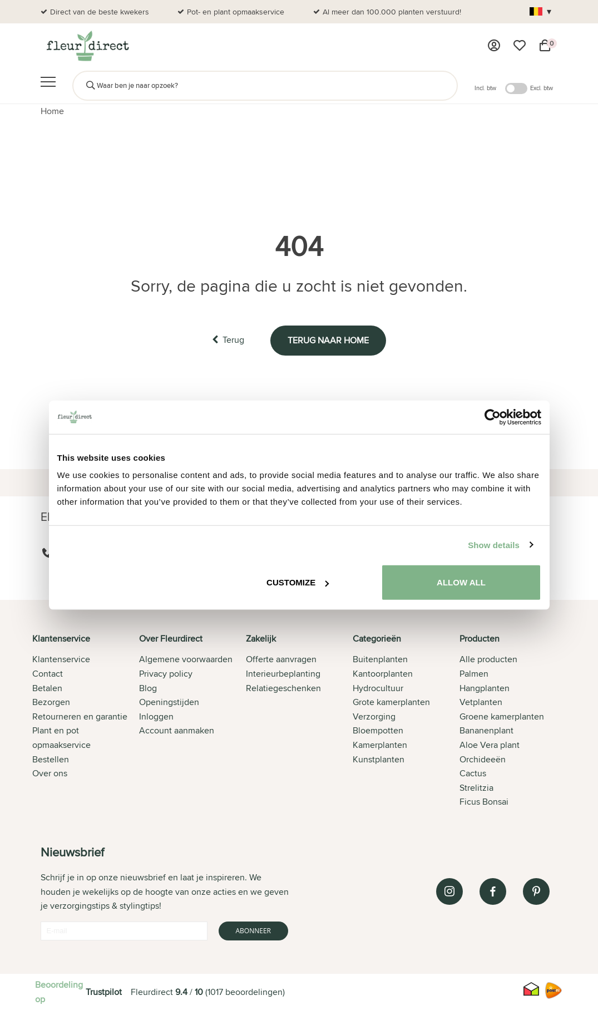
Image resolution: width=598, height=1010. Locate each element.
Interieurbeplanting (283, 673)
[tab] (85, 721)
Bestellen (50, 759)
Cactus (472, 773)
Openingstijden (169, 702)
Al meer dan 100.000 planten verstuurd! (392, 11)
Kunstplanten (378, 759)
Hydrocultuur (378, 688)
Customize (297, 582)
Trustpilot (104, 992)
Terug (228, 339)
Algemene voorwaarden (186, 659)
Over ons (49, 773)
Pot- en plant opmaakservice (235, 11)
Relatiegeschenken (283, 688)
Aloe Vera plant (489, 744)
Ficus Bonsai (483, 801)
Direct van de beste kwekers (99, 11)
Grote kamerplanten (391, 702)
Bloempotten (378, 730)
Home (52, 111)
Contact (47, 673)
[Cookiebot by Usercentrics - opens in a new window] (492, 416)
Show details (494, 544)
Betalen (47, 688)
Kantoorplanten (383, 673)
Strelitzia (476, 787)
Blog (148, 688)
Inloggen (156, 716)
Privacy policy (165, 673)
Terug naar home (328, 340)
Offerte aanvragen (281, 659)
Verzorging (374, 716)
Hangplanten (484, 688)
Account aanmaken (176, 730)
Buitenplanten (380, 659)
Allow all (461, 582)
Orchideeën (482, 759)
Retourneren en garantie (79, 716)
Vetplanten (480, 702)
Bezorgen (51, 702)
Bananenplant (486, 730)
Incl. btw (485, 87)
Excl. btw (541, 87)
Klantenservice (61, 659)
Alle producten (488, 659)
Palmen (473, 673)
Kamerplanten (380, 744)
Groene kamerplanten (501, 716)
